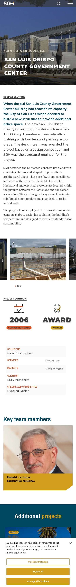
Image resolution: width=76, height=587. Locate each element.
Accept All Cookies (38, 582)
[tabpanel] (38, 259)
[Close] (70, 544)
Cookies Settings (38, 562)
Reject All (38, 572)
